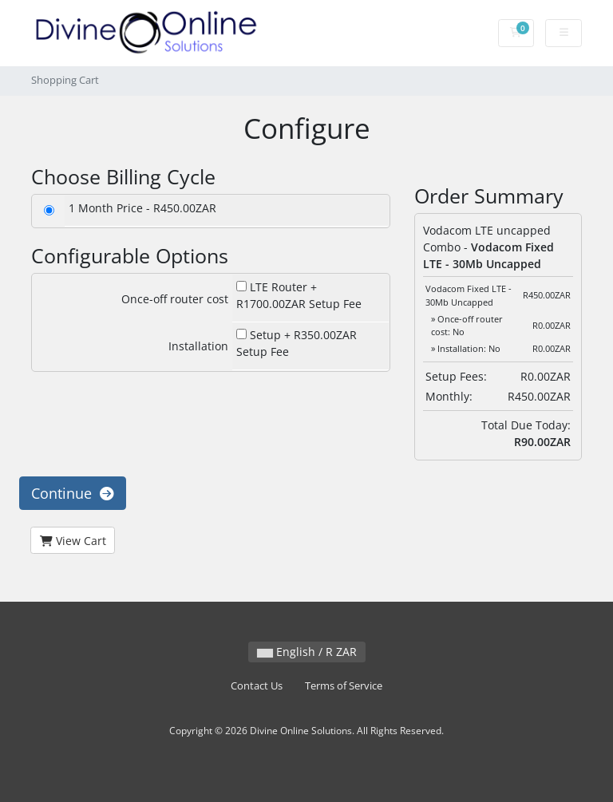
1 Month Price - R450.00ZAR (142, 207)
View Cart (73, 540)
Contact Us (257, 686)
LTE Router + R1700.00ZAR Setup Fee (299, 295)
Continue (72, 493)
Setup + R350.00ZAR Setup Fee (296, 343)
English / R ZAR (307, 651)
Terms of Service (343, 686)
